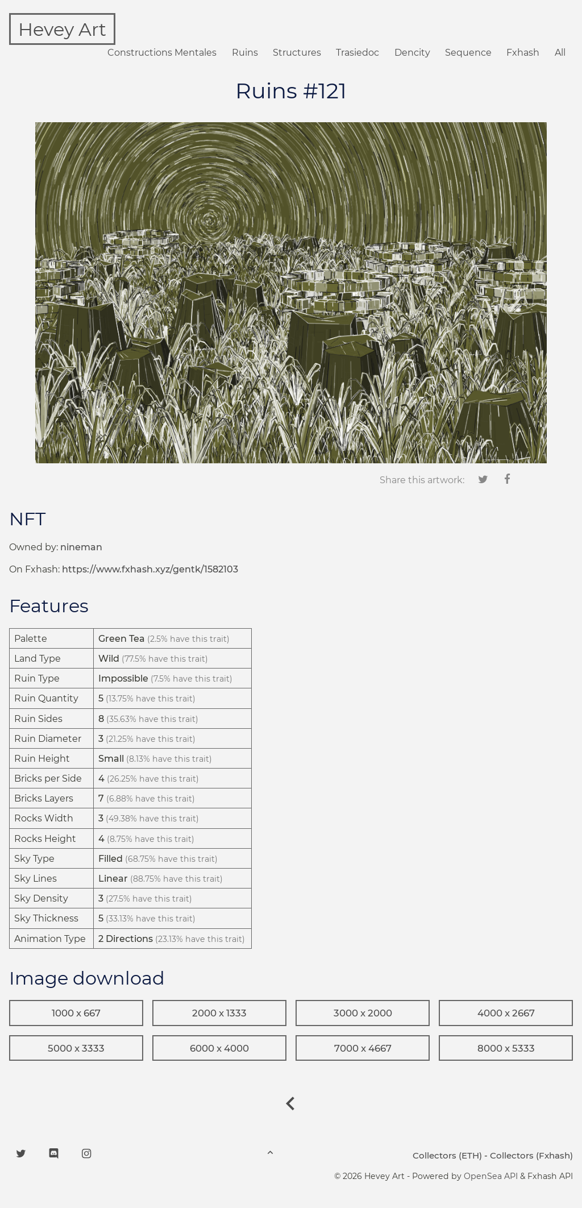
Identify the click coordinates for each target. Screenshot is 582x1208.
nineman (81, 547)
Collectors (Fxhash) (531, 1155)
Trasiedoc (357, 52)
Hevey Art (62, 29)
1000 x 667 (76, 1013)
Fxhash (522, 52)
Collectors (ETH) (447, 1155)
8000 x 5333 (506, 1048)
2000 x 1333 (219, 1013)
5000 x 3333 (76, 1048)
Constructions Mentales (162, 52)
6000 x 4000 (219, 1048)
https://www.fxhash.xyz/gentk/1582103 (150, 569)
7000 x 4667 (363, 1048)
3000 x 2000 (363, 1013)
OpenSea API (491, 1176)
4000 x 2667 (506, 1013)
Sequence (468, 52)
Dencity (412, 52)
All (560, 52)
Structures (297, 52)
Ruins (245, 52)
